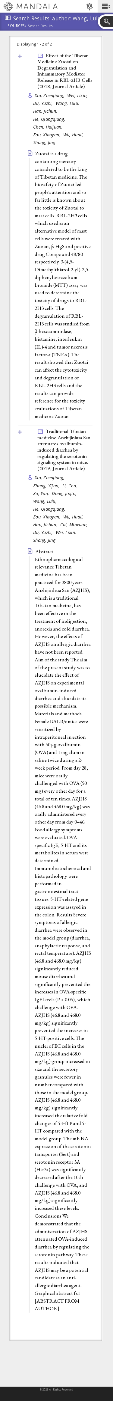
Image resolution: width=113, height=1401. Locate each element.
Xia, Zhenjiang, (50, 95)
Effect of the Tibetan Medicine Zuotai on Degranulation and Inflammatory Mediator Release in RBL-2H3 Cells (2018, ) (64, 71)
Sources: (17, 26)
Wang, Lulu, (68, 103)
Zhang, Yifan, (47, 485)
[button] (105, 6)
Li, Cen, (70, 485)
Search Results (40, 26)
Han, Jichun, (46, 111)
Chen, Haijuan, (48, 127)
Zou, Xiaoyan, (47, 135)
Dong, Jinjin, (65, 493)
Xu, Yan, (41, 493)
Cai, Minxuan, (74, 524)
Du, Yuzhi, (43, 103)
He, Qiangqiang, (50, 119)
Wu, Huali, (74, 135)
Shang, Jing (44, 142)
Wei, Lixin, (78, 95)
